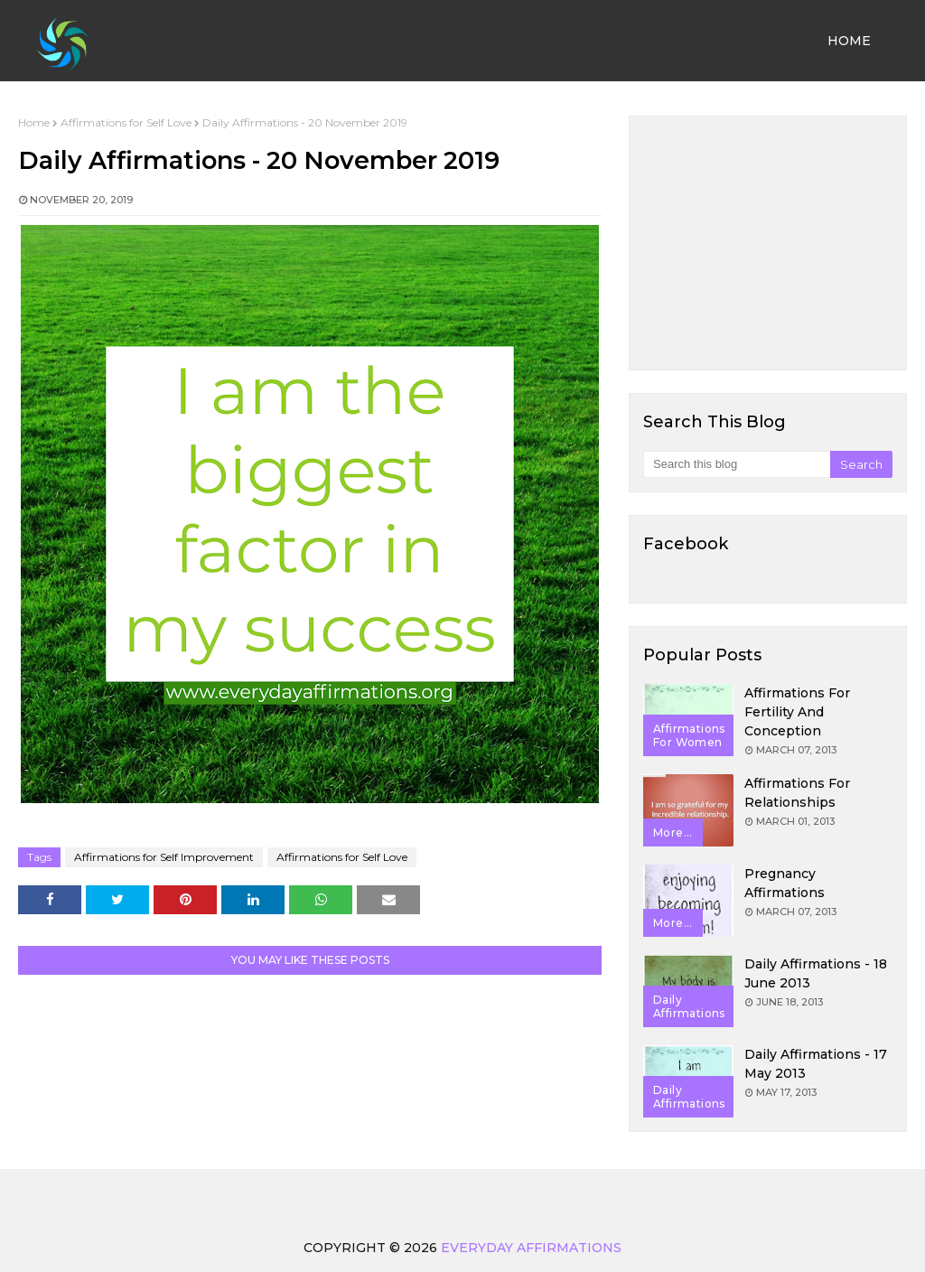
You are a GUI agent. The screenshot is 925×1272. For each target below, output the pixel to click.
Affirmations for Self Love (126, 122)
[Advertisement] (767, 243)
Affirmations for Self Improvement (164, 857)
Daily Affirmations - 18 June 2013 (815, 973)
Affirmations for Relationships (797, 792)
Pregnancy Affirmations (784, 883)
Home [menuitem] (849, 41)
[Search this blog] (736, 464)
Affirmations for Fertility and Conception (797, 712)
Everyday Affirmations (531, 1247)
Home (34, 122)
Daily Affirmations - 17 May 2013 (815, 1063)
